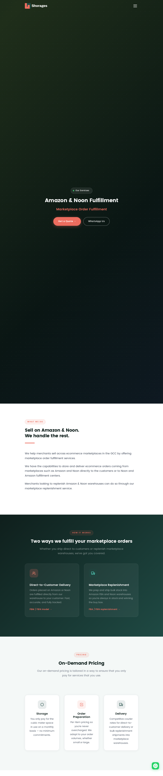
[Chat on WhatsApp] (155, 765)
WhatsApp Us (96, 221)
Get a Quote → (67, 221)
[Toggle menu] (135, 6)
